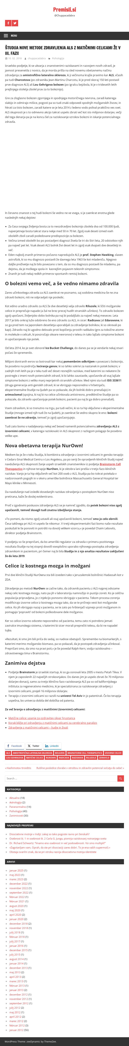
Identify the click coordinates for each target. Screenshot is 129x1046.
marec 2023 (16, 879)
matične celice (34, 757)
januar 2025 (16, 870)
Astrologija (15, 802)
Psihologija (58, 58)
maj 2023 (14, 874)
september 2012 (19, 1003)
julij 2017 (14, 941)
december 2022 (18, 883)
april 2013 (15, 976)
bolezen (59, 753)
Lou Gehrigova (14, 757)
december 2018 (18, 923)
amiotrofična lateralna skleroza (32, 753)
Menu (14, 35)
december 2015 (18, 950)
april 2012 (15, 1016)
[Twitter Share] (34, 746)
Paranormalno (17, 806)
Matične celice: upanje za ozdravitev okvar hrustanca (41, 718)
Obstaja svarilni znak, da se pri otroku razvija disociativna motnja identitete (52, 852)
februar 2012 (17, 1025)
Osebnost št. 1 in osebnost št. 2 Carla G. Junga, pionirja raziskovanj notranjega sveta (57, 838)
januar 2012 (16, 1030)
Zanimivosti (16, 815)
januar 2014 (16, 963)
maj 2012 (14, 1012)
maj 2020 (14, 910)
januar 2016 (16, 945)
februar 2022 (17, 897)
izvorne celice (113, 753)
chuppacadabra (37, 58)
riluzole (91, 757)
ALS (8, 753)
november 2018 (18, 928)
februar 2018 (17, 936)
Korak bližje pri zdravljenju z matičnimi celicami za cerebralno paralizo (52, 723)
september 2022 (19, 892)
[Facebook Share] (14, 746)
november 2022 (18, 888)
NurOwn (51, 757)
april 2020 (15, 914)
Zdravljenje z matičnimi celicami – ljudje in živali (38, 727)
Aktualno (14, 797)
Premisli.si (64, 10)
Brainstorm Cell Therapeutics (85, 753)
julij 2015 (14, 954)
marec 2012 (16, 1021)
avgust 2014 (16, 959)
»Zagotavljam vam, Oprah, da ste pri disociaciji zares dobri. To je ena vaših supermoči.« (59, 847)
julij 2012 (14, 1007)
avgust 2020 (16, 906)
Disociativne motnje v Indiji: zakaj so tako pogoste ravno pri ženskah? (49, 834)
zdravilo (104, 757)
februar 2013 (17, 985)
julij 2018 (14, 932)
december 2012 (18, 994)
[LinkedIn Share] (52, 746)
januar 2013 (16, 990)
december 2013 (18, 968)
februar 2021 (17, 901)
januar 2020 (16, 919)
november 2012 (18, 999)
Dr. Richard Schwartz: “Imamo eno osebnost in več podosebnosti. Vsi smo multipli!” (57, 843)
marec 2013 (16, 981)
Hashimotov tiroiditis (19, 768)
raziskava (77, 757)
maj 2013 (14, 972)
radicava (64, 757)
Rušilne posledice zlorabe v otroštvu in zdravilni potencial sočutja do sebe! (79, 768)
